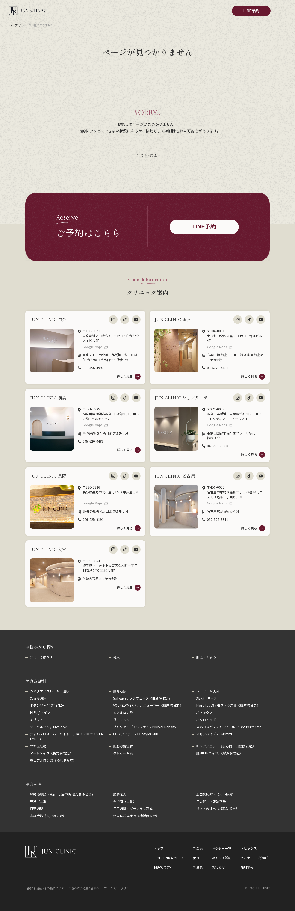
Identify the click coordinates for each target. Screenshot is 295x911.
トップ (13, 25)
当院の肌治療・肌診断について (44, 888)
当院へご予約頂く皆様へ (84, 888)
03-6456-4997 (93, 367)
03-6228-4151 (217, 367)
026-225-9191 (93, 519)
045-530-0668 (217, 446)
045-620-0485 (93, 441)
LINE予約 (251, 11)
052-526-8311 (217, 519)
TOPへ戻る (147, 155)
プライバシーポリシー (118, 888)
